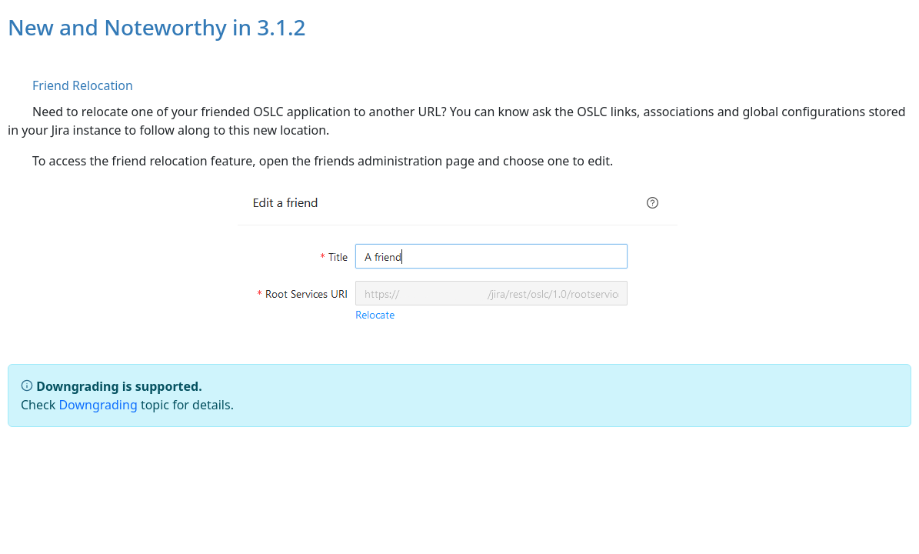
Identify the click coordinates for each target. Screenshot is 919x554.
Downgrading (97, 404)
